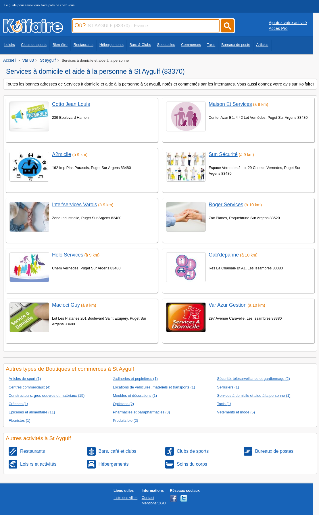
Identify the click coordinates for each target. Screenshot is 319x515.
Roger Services (226, 204)
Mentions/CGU (154, 503)
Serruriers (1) (228, 387)
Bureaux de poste (235, 44)
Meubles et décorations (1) (135, 395)
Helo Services (67, 255)
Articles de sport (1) (25, 378)
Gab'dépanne (224, 255)
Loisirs (9, 44)
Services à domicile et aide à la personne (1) (254, 395)
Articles (262, 44)
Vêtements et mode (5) (236, 412)
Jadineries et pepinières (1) (135, 378)
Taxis (211, 44)
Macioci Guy (66, 305)
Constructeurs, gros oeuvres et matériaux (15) (46, 395)
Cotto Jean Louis (71, 104)
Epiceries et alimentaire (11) (32, 412)
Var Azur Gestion (228, 305)
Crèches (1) (18, 404)
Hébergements (111, 44)
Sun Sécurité (223, 154)
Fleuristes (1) (19, 420)
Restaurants (83, 44)
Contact (148, 497)
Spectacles (166, 44)
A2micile (61, 154)
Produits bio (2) (125, 420)
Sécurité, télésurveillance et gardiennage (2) (253, 378)
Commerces (191, 44)
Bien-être (60, 44)
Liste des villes (125, 497)
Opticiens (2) (123, 404)
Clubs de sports (34, 44)
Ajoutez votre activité (288, 22)
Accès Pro (278, 28)
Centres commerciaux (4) (29, 387)
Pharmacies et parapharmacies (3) (141, 412)
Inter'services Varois (74, 204)
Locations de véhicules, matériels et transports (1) (154, 387)
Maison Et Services (230, 104)
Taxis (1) (224, 404)
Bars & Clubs (140, 44)
